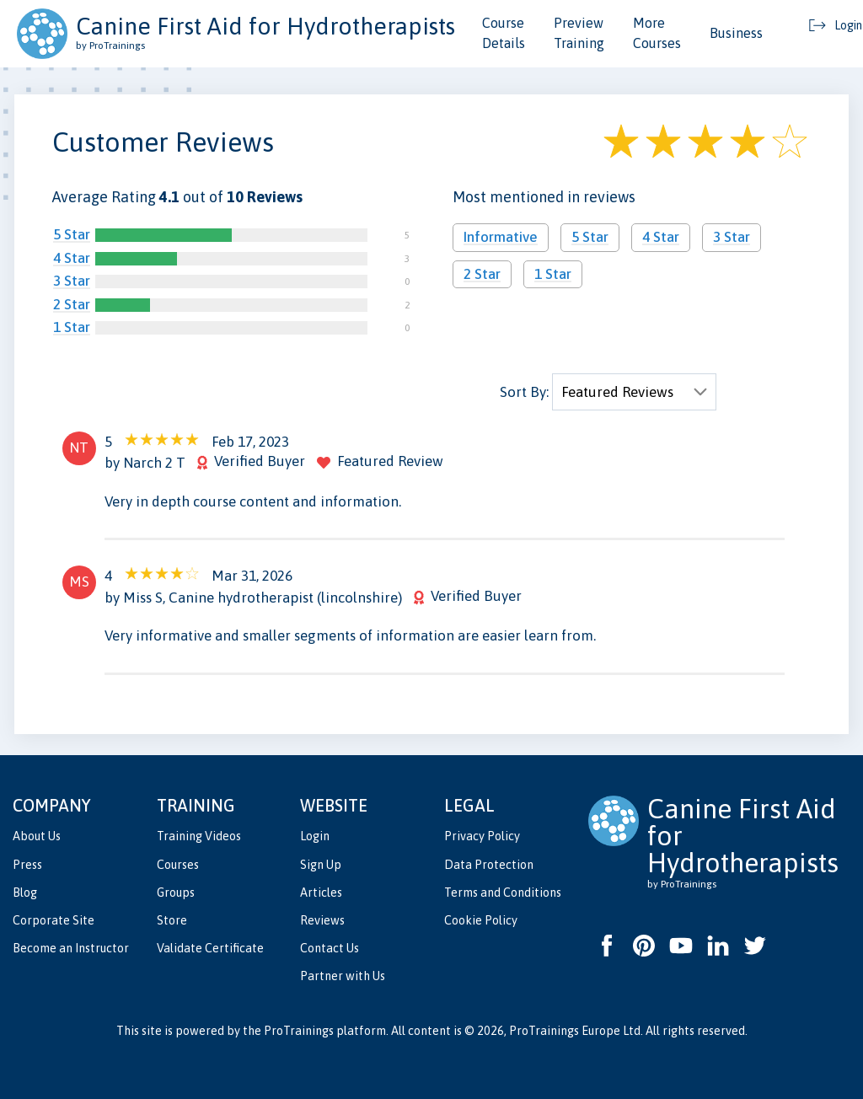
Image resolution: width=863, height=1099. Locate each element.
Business (736, 32)
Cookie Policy (480, 920)
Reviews (322, 920)
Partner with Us (342, 976)
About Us (37, 836)
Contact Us (329, 948)
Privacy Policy (482, 836)
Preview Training (579, 33)
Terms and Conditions (502, 892)
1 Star (71, 327)
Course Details (503, 33)
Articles (321, 892)
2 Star (71, 304)
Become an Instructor (71, 948)
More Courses (657, 33)
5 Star (71, 234)
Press (27, 864)
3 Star (71, 280)
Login (315, 836)
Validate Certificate (210, 948)
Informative (501, 236)
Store (172, 920)
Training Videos (199, 836)
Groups (176, 892)
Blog (25, 892)
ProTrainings (299, 1030)
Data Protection (488, 864)
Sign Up (320, 864)
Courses (178, 864)
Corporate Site (53, 920)
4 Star (71, 257)
